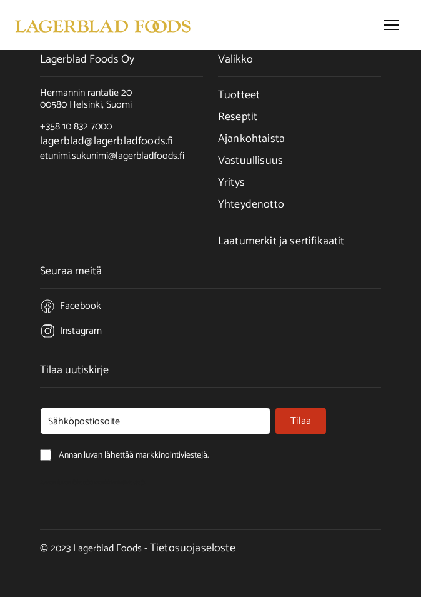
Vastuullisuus (250, 160)
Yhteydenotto (251, 204)
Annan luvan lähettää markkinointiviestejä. (93, 483)
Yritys (231, 182)
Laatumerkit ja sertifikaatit (281, 241)
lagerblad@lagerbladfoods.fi (106, 141)
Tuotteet (239, 95)
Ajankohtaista (251, 138)
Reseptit (237, 117)
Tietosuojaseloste (192, 548)
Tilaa (300, 421)
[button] (391, 25)
